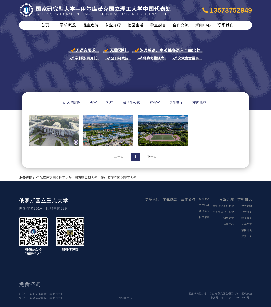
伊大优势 (246, 212)
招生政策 (90, 25)
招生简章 (228, 218)
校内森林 (199, 102)
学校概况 (68, 25)
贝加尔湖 (204, 217)
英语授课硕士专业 (223, 212)
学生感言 (158, 25)
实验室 (154, 102)
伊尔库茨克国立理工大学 (54, 177)
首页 (45, 25)
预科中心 (228, 224)
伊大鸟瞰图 (71, 102)
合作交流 (181, 25)
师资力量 (246, 236)
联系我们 (225, 25)
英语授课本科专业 (223, 205)
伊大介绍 (246, 205)
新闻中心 (203, 25)
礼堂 (109, 102)
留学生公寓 (131, 102)
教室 (93, 102)
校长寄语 (246, 218)
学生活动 (204, 205)
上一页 (119, 156)
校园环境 (246, 230)
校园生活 (135, 25)
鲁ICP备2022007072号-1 (236, 297)
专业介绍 (113, 25)
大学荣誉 (246, 224)
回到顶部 (126, 298)
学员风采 (204, 211)
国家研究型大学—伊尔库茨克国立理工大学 (106, 177)
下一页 (152, 156)
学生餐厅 (176, 102)
